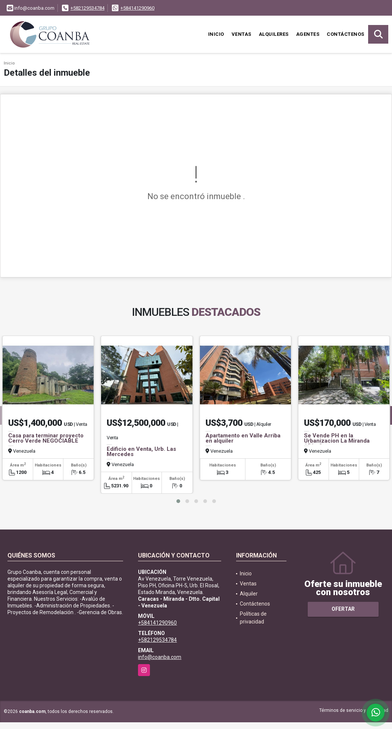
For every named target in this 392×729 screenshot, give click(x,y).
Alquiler (249, 594)
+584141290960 (137, 8)
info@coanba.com (159, 657)
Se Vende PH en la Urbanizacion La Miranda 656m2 (337, 440)
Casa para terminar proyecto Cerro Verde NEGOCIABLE (46, 438)
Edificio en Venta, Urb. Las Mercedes (141, 452)
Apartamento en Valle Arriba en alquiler (243, 438)
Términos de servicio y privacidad (353, 710)
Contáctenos (345, 34)
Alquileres (274, 34)
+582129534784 (87, 8)
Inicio (216, 34)
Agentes (308, 34)
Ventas (241, 34)
